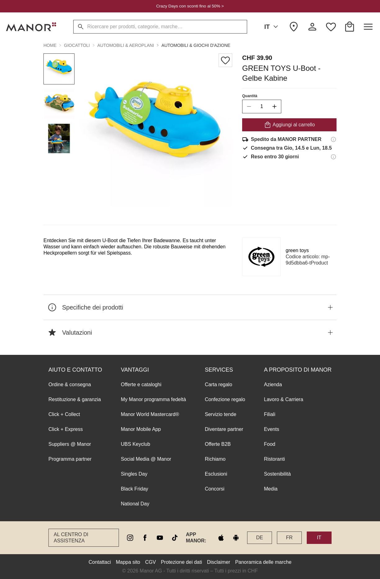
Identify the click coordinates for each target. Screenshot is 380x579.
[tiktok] (175, 538)
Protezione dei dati (181, 562)
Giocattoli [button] (77, 45)
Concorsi (214, 488)
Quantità (249, 96)
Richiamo (215, 459)
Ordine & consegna (69, 384)
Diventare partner (224, 429)
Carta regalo (218, 384)
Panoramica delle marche (263, 562)
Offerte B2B (218, 444)
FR (289, 537)
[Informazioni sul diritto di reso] (333, 157)
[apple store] (221, 538)
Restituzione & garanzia (74, 399)
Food (269, 444)
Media (271, 488)
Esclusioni (216, 474)
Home (50, 45)
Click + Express (65, 429)
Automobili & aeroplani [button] (125, 45)
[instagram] (130, 538)
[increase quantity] (274, 106)
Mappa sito (128, 562)
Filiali (269, 414)
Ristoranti (274, 459)
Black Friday (134, 488)
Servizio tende (220, 414)
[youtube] (160, 538)
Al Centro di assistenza (71, 537)
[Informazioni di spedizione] (333, 139)
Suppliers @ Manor (69, 444)
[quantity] (262, 106)
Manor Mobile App (141, 429)
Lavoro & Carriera (283, 399)
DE (259, 537)
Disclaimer (218, 562)
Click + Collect (64, 414)
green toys (297, 250)
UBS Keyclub (135, 444)
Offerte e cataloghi (141, 384)
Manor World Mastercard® (150, 414)
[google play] (236, 538)
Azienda (273, 384)
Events (271, 429)
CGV (150, 562)
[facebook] (145, 538)
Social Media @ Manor (146, 459)
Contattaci (99, 562)
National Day (135, 503)
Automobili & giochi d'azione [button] (195, 45)
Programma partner (70, 459)
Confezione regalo (225, 399)
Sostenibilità (277, 474)
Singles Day (134, 474)
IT (272, 26)
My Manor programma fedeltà (153, 399)
